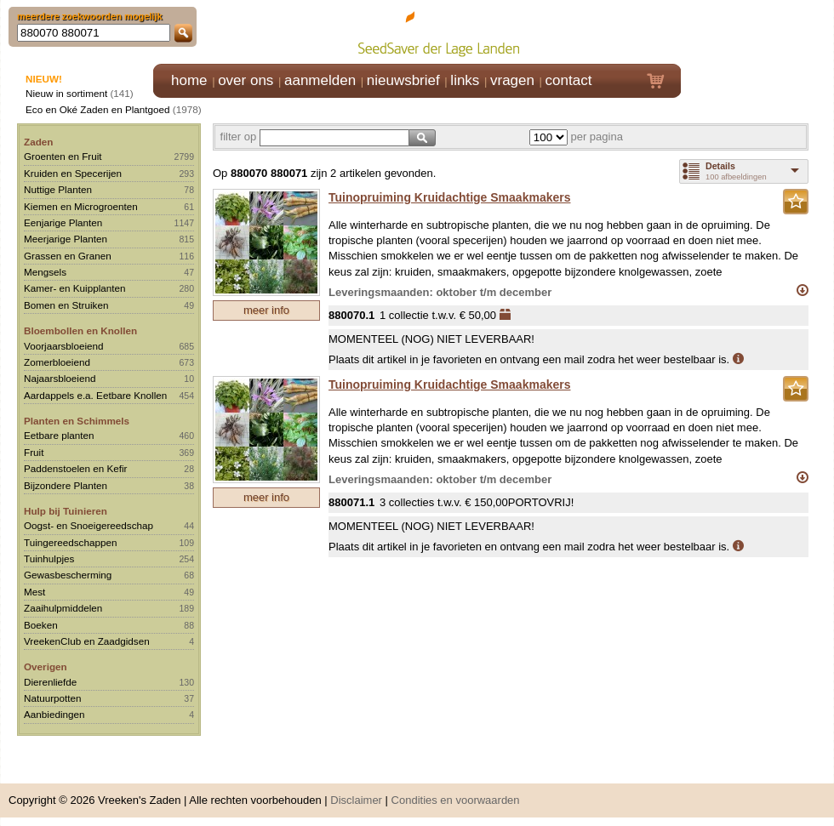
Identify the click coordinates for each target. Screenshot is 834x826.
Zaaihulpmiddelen (63, 607)
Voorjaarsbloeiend (64, 345)
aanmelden (320, 80)
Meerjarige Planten (65, 238)
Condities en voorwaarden (455, 800)
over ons (245, 80)
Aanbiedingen (54, 714)
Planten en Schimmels (76, 420)
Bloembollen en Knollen (80, 330)
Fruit (33, 452)
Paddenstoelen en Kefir (76, 468)
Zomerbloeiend (57, 361)
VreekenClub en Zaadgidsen (87, 641)
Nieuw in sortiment (66, 93)
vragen (512, 80)
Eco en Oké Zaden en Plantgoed (98, 109)
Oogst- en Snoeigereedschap (88, 525)
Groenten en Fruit (63, 156)
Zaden (38, 141)
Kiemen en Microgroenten (81, 206)
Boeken (41, 624)
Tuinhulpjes (49, 558)
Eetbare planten (59, 435)
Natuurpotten (53, 698)
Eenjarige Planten (63, 222)
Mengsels (45, 271)
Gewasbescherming (67, 574)
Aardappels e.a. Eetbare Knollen (95, 395)
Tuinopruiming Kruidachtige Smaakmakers (449, 197)
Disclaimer (356, 800)
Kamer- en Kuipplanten (75, 287)
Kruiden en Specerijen (73, 173)
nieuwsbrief (403, 80)
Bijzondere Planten (65, 485)
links (464, 80)
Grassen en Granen (67, 255)
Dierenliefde (50, 681)
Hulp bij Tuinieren (65, 510)
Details (720, 166)
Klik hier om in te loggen (758, 31)
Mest (34, 591)
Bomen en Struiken (66, 304)
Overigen (45, 666)
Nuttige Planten (58, 189)
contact (569, 80)
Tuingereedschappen (70, 542)
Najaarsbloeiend (59, 378)
